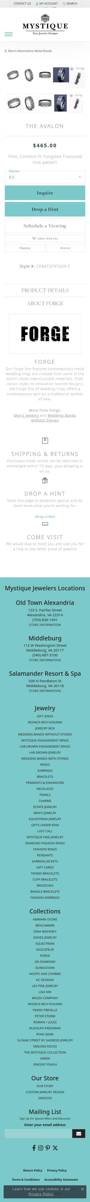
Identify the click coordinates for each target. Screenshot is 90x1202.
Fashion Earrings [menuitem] (45, 897)
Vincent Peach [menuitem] (45, 1064)
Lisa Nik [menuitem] (45, 992)
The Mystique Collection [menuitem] (45, 1052)
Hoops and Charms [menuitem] (45, 974)
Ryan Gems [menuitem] (45, 1034)
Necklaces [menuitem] (45, 788)
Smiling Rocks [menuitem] (45, 1046)
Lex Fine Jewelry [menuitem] (45, 986)
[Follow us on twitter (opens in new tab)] (55, 1148)
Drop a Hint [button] (45, 209)
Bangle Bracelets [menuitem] (45, 891)
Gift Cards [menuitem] (45, 867)
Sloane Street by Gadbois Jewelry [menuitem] (45, 1040)
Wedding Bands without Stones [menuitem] (45, 734)
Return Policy (32, 1170)
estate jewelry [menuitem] (45, 807)
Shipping (24, 248)
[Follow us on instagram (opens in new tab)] (40, 1148)
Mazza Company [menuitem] (45, 998)
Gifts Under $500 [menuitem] (45, 825)
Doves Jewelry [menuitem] (45, 937)
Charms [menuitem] (45, 801)
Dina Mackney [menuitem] (44, 931)
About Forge (45, 303)
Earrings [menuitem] (45, 770)
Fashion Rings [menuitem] (45, 849)
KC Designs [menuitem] (45, 980)
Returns (65, 248)
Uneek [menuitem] (45, 1058)
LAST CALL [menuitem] (45, 831)
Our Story (45, 1086)
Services (45, 1098)
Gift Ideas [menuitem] (45, 716)
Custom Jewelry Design (45, 1092)
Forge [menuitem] (45, 955)
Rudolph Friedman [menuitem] (45, 1028)
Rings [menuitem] (45, 764)
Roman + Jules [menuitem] (45, 1022)
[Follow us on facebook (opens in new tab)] (34, 1148)
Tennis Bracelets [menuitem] (45, 873)
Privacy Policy (57, 1170)
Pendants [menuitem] (45, 855)
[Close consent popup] (82, 1189)
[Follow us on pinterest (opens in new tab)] (48, 1148)
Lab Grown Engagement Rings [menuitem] (45, 746)
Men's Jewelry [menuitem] (45, 813)
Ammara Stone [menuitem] (45, 919)
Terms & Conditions (26, 1180)
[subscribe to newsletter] (78, 1133)
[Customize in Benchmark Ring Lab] (77, 77)
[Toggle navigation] (8, 34)
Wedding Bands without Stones (53, 418)
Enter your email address (45, 1124)
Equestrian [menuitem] (45, 943)
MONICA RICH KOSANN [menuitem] (45, 722)
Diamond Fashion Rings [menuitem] (45, 843)
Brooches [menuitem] (45, 885)
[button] (22, 3)
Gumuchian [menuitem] (45, 967)
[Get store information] (45, 625)
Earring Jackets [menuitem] (45, 861)
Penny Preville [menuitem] (45, 1010)
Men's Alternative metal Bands (30, 51)
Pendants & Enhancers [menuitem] (45, 782)
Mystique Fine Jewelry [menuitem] (45, 837)
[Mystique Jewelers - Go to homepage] (45, 24)
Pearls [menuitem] (45, 795)
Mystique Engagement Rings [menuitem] (45, 740)
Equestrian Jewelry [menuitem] (45, 819)
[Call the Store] (45, 619)
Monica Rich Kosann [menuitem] (45, 1004)
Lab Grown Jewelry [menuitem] (45, 752)
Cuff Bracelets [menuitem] (45, 879)
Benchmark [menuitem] (45, 925)
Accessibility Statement (61, 1180)
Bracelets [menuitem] (45, 776)
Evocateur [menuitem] (45, 949)
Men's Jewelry (26, 415)
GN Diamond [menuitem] (45, 961)
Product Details (45, 290)
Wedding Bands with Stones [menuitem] (45, 758)
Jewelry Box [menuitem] (45, 728)
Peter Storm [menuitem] (45, 1016)
